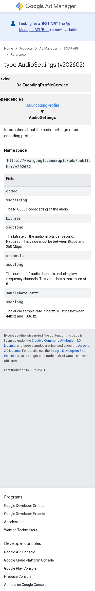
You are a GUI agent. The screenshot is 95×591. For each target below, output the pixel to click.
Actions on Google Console (25, 585)
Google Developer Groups (24, 506)
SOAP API (71, 48)
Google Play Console (20, 568)
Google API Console (19, 552)
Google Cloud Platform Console (29, 560)
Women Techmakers (20, 530)
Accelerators (14, 522)
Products (26, 48)
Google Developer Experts (24, 514)
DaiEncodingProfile (42, 105)
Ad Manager (50, 6)
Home (8, 48)
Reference (18, 54)
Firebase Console (17, 576)
